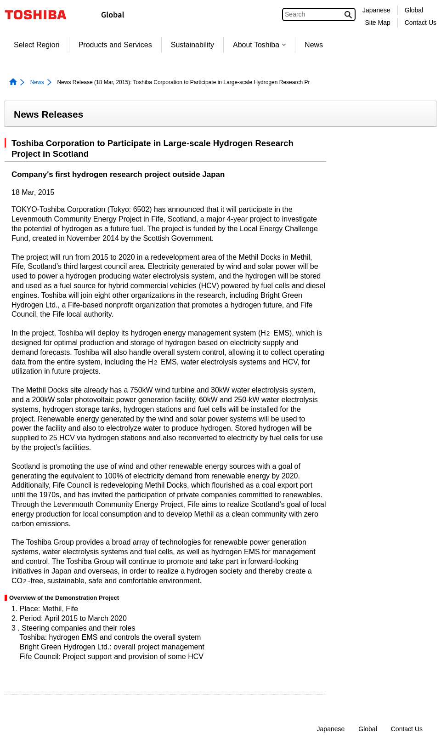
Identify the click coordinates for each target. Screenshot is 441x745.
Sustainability (192, 45)
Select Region (37, 45)
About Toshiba (259, 45)
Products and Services (115, 45)
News (314, 45)
